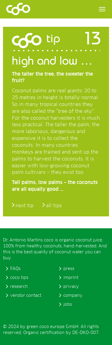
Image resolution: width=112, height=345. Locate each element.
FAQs (15, 269)
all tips (54, 205)
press (68, 269)
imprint (70, 278)
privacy (71, 287)
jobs (67, 304)
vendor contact (25, 296)
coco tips (19, 278)
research (19, 287)
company (72, 296)
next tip (24, 205)
